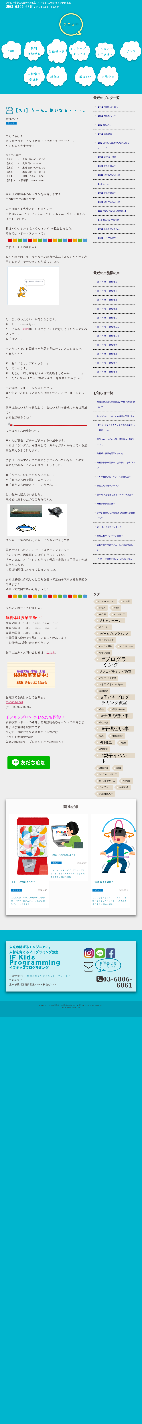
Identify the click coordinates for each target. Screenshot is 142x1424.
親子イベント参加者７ (107, 363)
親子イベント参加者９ (107, 345)
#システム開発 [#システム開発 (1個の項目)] (105, 646)
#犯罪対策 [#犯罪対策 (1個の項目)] (103, 749)
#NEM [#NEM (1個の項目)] (116, 608)
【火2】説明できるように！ (109, 202)
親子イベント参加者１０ (108, 336)
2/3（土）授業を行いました (109, 527)
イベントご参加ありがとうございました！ (116, 559)
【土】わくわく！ (105, 184)
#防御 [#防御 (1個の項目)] (118, 768)
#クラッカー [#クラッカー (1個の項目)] (104, 627)
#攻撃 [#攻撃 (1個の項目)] (101, 736)
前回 (26, 329)
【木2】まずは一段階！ (107, 157)
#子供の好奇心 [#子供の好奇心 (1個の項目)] (118, 709)
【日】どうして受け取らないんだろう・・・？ (113, 145)
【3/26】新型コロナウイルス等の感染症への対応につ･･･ (116, 427)
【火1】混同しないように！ (109, 175)
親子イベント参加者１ (107, 318)
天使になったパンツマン (108, 485)
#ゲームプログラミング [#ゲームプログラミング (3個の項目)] (114, 633)
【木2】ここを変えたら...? (109, 229)
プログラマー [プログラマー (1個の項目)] (105, 787)
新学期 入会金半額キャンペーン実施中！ (115, 495)
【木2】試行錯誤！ (105, 134)
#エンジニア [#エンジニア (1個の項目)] (119, 614)
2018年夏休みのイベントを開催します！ (115, 477)
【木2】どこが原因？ (106, 193)
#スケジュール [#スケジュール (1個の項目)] (126, 646)
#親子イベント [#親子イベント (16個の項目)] (114, 755)
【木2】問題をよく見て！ (108, 107)
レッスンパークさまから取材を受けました (116, 416)
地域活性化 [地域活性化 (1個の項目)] (124, 787)
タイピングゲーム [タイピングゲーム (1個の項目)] (107, 781)
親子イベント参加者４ (107, 291)
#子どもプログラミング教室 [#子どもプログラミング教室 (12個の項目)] (115, 697)
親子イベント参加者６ (107, 372)
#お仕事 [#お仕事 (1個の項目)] (102, 614)
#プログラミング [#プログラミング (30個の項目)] (114, 659)
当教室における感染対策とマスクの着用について (116, 404)
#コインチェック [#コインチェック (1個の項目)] (106, 640)
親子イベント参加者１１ (108, 327)
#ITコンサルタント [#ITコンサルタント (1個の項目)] (106, 601)
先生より (11, 123)
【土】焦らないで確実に (108, 220)
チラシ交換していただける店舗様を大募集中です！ (116, 515)
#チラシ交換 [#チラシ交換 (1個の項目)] (104, 653)
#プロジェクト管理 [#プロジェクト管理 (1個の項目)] (107, 678)
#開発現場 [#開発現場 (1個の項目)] (103, 768)
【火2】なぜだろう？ (106, 116)
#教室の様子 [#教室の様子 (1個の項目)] (117, 736)
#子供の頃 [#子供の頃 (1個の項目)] (103, 723)
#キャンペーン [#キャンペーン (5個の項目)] (110, 620)
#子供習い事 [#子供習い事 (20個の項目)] (115, 729)
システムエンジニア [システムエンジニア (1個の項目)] (108, 774)
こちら (50, 652)
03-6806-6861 (20, 7)
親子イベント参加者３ (107, 300)
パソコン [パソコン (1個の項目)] (127, 781)
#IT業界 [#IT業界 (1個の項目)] (102, 608)
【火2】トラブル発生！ (107, 238)
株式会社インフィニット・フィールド (48, 976)
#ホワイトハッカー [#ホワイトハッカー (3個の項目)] (111, 684)
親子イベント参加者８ (107, 354)
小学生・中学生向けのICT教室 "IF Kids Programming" (78, 1005)
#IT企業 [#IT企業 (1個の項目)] (126, 601)
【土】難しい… (104, 125)
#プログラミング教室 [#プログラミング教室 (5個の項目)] (115, 672)
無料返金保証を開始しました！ (111, 453)
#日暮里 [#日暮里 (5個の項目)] (106, 742)
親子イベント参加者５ (107, 282)
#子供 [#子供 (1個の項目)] (101, 709)
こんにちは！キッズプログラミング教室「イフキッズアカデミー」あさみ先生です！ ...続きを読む (28, 901)
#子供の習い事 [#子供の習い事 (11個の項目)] (115, 716)
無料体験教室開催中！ (107, 503)
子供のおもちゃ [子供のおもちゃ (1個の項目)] (106, 794)
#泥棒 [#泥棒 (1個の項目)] (123, 743)
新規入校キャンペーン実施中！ (111, 536)
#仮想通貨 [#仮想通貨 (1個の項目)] (103, 691)
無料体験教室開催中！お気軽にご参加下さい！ (116, 465)
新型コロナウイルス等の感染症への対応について (116, 442)
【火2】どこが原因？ (106, 166)
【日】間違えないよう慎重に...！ (112, 211)
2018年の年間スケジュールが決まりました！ (115, 547)
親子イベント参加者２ (107, 309)
